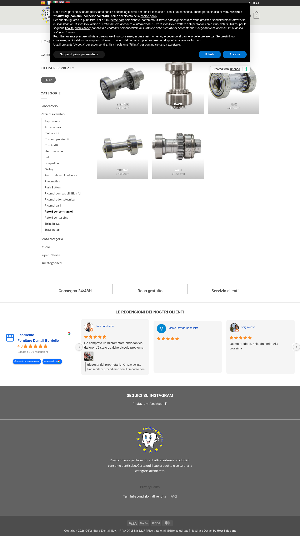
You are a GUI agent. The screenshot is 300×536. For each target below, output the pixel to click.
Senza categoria (52, 239)
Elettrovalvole (54, 151)
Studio (45, 247)
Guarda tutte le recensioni (26, 361)
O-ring (49, 169)
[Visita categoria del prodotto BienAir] (122, 83)
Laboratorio (49, 106)
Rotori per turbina (56, 217)
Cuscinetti (51, 145)
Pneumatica (52, 181)
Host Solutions (226, 530)
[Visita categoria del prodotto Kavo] (178, 83)
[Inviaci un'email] (257, 3)
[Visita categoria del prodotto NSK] (233, 83)
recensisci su (50, 361)
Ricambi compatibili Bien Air (63, 193)
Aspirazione (52, 121)
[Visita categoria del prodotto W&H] (178, 148)
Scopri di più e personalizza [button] (79, 54)
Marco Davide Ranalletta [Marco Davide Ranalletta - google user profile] (183, 327)
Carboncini (52, 133)
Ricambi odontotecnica (60, 199)
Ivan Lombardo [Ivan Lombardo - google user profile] (105, 326)
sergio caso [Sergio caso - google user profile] (248, 327)
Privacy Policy (150, 487)
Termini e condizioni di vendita (144, 496)
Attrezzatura (53, 127)
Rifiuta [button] (210, 54)
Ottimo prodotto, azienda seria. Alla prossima (254, 346)
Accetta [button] (234, 54)
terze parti (117, 20)
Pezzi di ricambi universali (61, 175)
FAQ (173, 496)
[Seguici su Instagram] (253, 3)
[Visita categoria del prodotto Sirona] (122, 148)
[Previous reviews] (79, 346)
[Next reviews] (296, 346)
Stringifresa (52, 223)
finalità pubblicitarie (77, 28)
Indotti (49, 157)
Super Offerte (50, 255)
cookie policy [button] (149, 16)
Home (46, 41)
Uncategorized (51, 263)
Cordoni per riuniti (57, 139)
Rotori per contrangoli (59, 211)
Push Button (53, 187)
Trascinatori (52, 229)
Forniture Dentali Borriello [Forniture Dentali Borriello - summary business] (38, 340)
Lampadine (52, 163)
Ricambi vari (53, 205)
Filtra (48, 79)
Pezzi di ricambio (53, 114)
